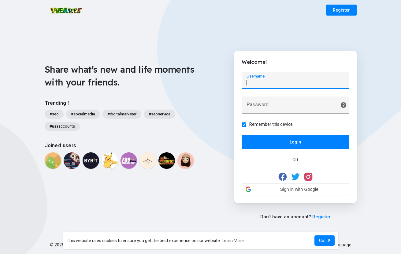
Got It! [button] (324, 240)
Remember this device (271, 124)
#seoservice (159, 114)
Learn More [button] (233, 240)
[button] (295, 189)
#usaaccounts (62, 126)
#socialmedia (83, 114)
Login (295, 142)
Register (341, 10)
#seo (54, 114)
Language (339, 244)
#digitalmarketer (121, 114)
